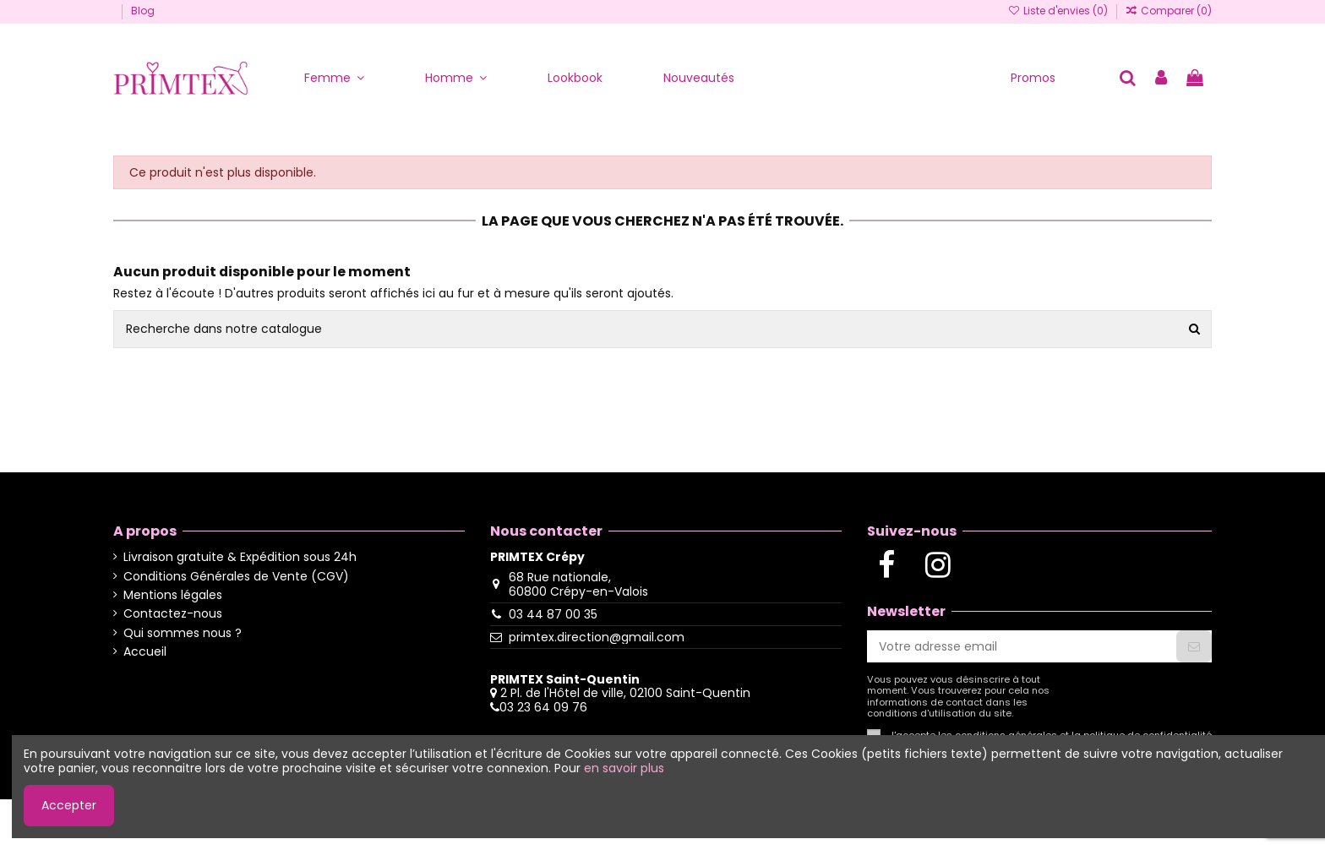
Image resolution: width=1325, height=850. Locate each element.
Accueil (144, 652)
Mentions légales (172, 595)
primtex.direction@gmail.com (596, 637)
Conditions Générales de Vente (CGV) (236, 576)
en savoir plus (624, 768)
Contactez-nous (172, 614)
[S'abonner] (1194, 646)
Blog (143, 10)
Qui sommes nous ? (182, 633)
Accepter (68, 805)
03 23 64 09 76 (543, 707)
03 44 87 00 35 (553, 614)
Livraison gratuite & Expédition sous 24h (240, 557)
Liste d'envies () (1058, 10)
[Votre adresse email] (1021, 646)
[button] (334, 78)
